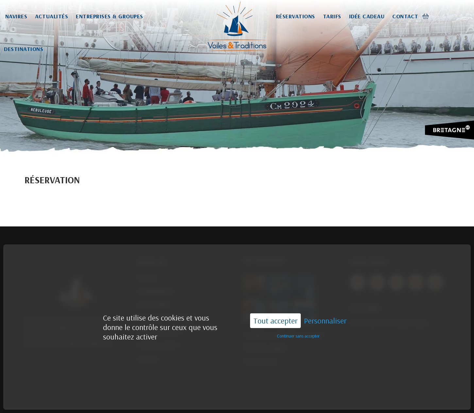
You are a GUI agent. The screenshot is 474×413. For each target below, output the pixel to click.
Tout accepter (275, 310)
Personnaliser (325, 310)
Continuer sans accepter (298, 325)
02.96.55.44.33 (272, 401)
